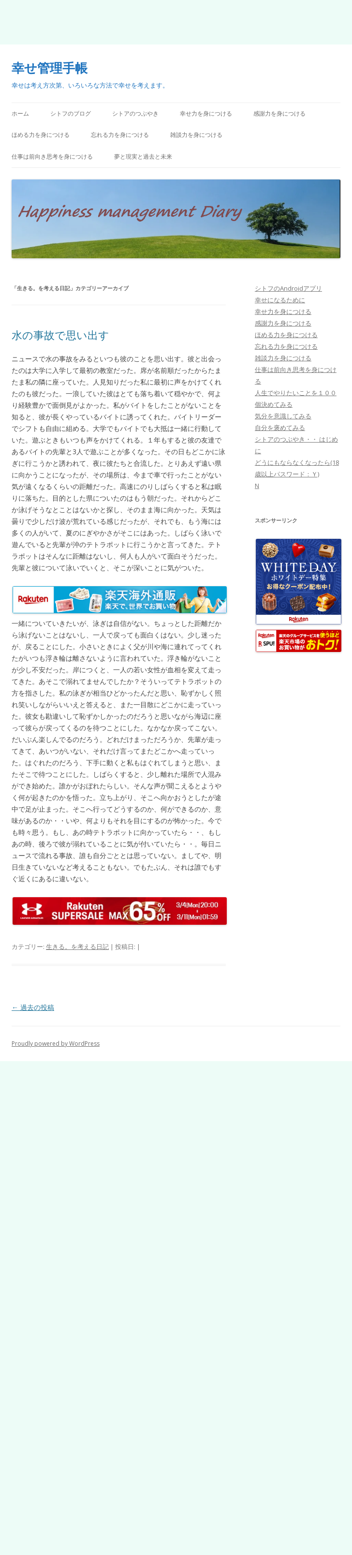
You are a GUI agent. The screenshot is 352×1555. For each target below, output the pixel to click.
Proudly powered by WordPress (56, 1043)
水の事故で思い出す (60, 334)
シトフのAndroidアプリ (288, 288)
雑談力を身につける (196, 135)
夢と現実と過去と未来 (143, 156)
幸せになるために (280, 300)
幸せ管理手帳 (50, 67)
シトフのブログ (70, 113)
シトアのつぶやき (135, 113)
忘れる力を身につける (120, 135)
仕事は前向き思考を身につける (52, 156)
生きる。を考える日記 (77, 946)
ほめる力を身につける (41, 135)
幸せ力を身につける (206, 113)
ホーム (20, 113)
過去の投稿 (33, 1007)
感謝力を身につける (279, 113)
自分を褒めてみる (280, 427)
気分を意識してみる (283, 416)
